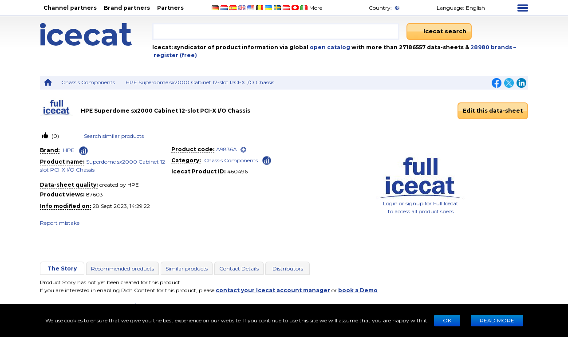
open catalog (329, 47)
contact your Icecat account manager (273, 290)
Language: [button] (448, 7)
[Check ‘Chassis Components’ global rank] (266, 160)
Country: (378, 7)
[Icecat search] (439, 31)
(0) (54, 136)
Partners (170, 7)
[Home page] (96, 34)
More (318, 7)
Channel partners (70, 7)
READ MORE (497, 320)
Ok (447, 320)
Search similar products (114, 136)
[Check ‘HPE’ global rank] (83, 150)
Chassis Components (88, 82)
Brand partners (127, 7)
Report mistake (59, 222)
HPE (69, 150)
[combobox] (275, 31)
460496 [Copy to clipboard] (237, 171)
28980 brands (491, 47)
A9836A (226, 149)
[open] (243, 150)
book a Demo (358, 290)
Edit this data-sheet (493, 110)
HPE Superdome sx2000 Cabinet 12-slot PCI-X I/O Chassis (200, 82)
